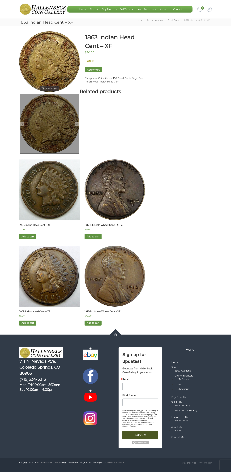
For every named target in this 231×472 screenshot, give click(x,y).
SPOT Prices (181, 420)
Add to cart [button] (27, 236)
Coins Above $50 (107, 78)
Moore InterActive (115, 462)
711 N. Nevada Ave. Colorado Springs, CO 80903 (39, 367)
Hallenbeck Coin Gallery (48, 462)
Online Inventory (155, 20)
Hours (178, 430)
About (165, 9)
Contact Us (177, 437)
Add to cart (93, 69)
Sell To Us (127, 9)
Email (125, 379)
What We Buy (182, 405)
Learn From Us (147, 9)
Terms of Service (188, 463)
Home (82, 9)
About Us (176, 427)
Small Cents (173, 20)
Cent (141, 78)
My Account (184, 379)
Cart (180, 384)
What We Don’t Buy (186, 410)
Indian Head (91, 81)
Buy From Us (109, 9)
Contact (177, 9)
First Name (129, 395)
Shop (94, 9)
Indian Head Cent (109, 81)
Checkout (183, 389)
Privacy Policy (205, 463)
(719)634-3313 (32, 379)
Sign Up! (140, 434)
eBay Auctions (183, 370)
